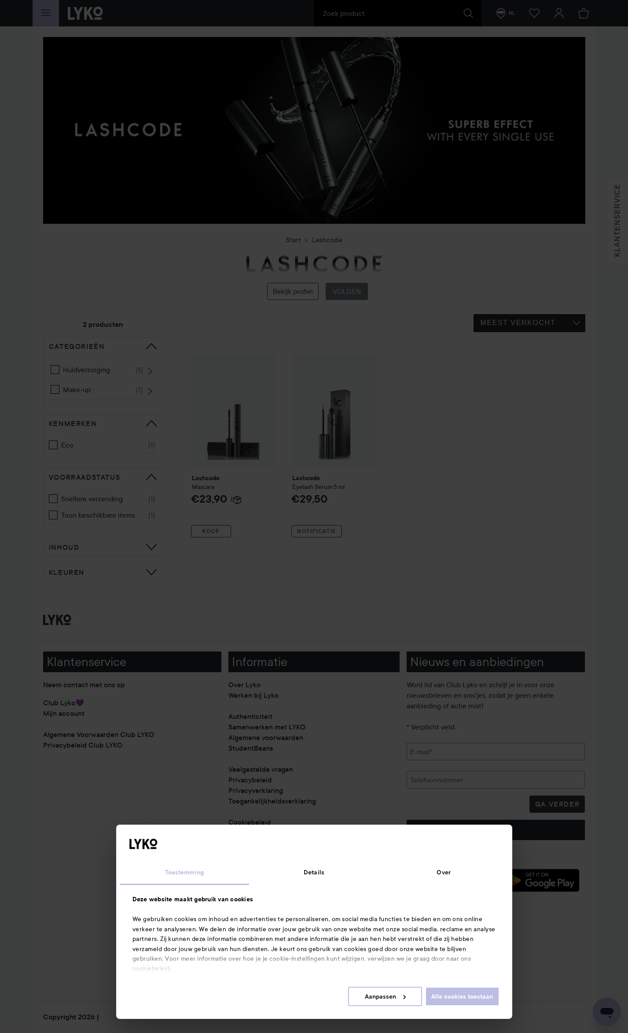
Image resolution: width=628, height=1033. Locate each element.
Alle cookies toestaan (462, 996)
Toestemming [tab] (184, 872)
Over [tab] (443, 872)
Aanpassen (385, 996)
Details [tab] (314, 872)
